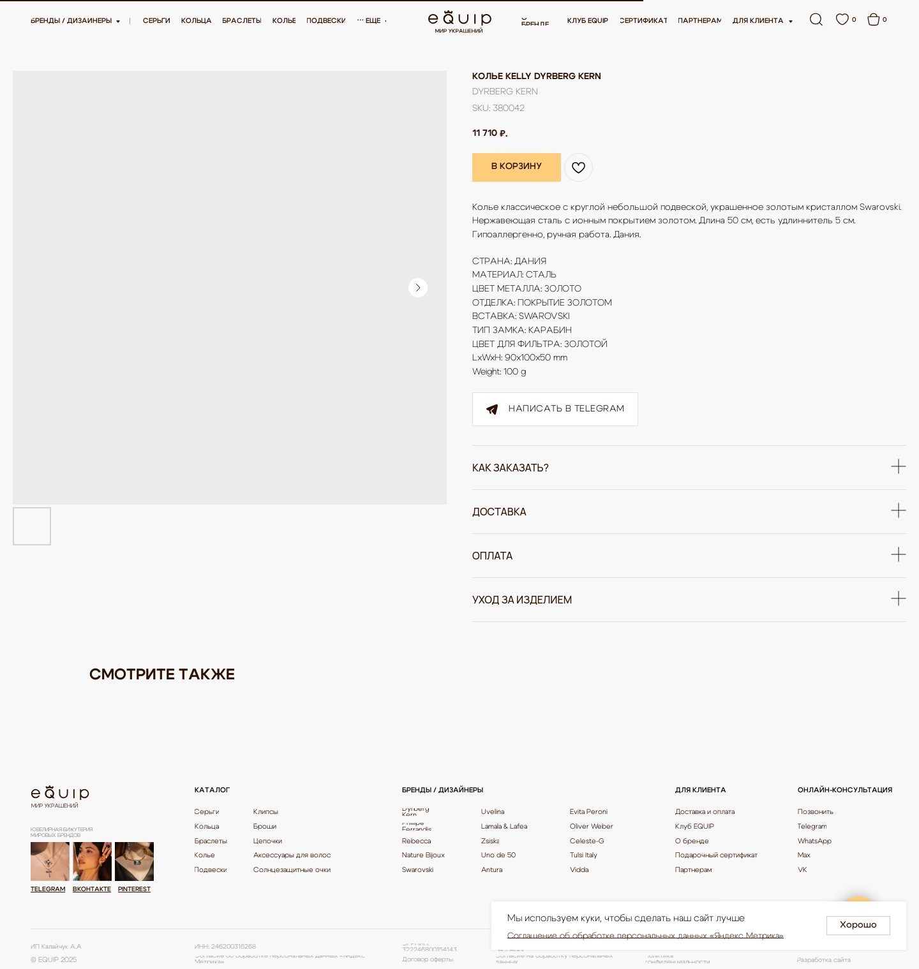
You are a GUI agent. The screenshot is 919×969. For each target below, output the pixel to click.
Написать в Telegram (555, 409)
